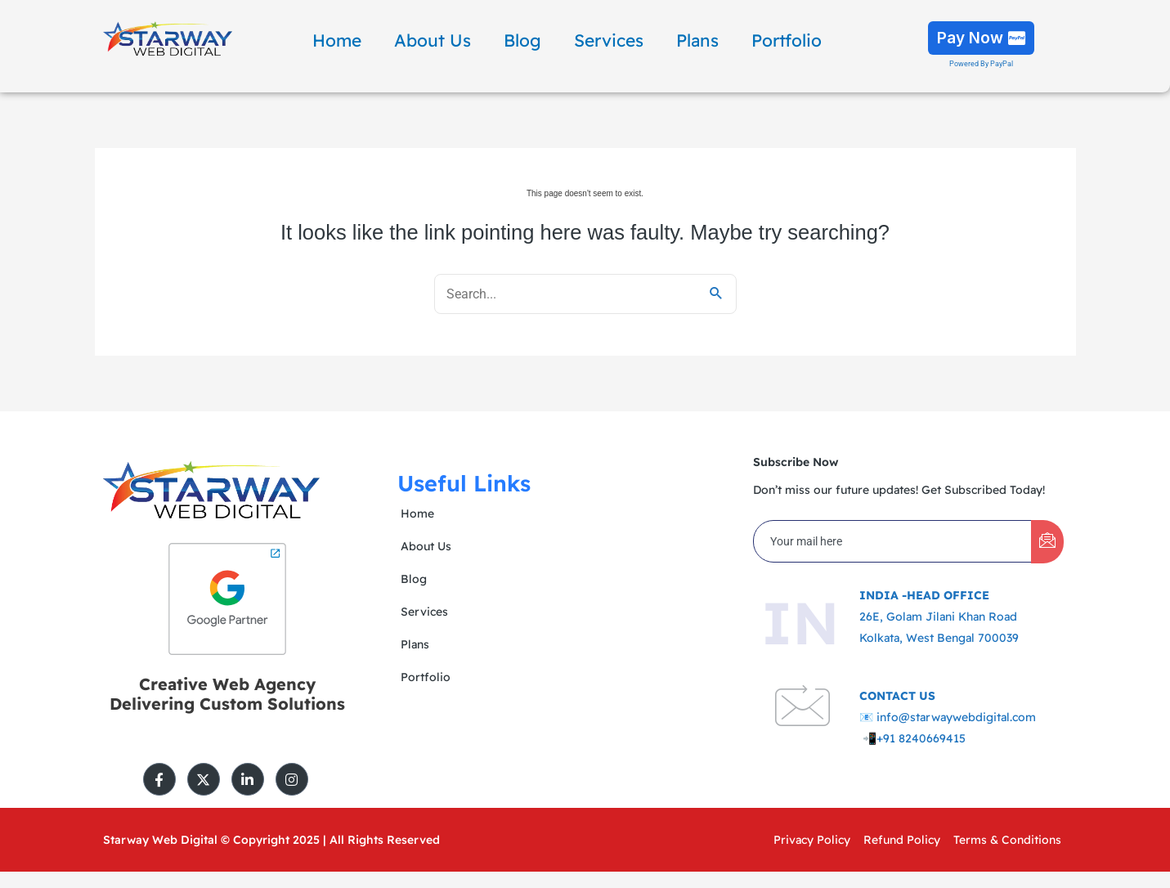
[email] (893, 541)
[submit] (1047, 541)
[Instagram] (292, 779)
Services (608, 40)
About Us (432, 40)
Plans (697, 40)
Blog (522, 40)
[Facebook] (159, 779)
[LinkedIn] (247, 779)
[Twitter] (203, 779)
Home (336, 40)
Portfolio (786, 40)
